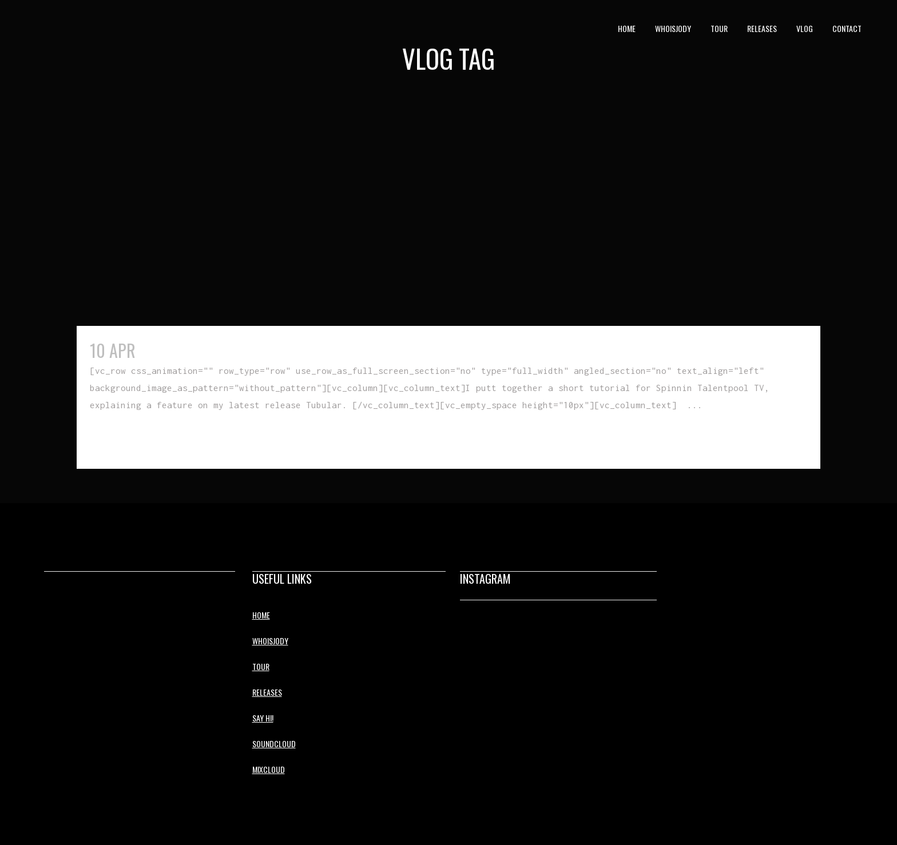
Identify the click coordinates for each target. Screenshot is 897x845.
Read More (116, 439)
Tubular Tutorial (203, 350)
